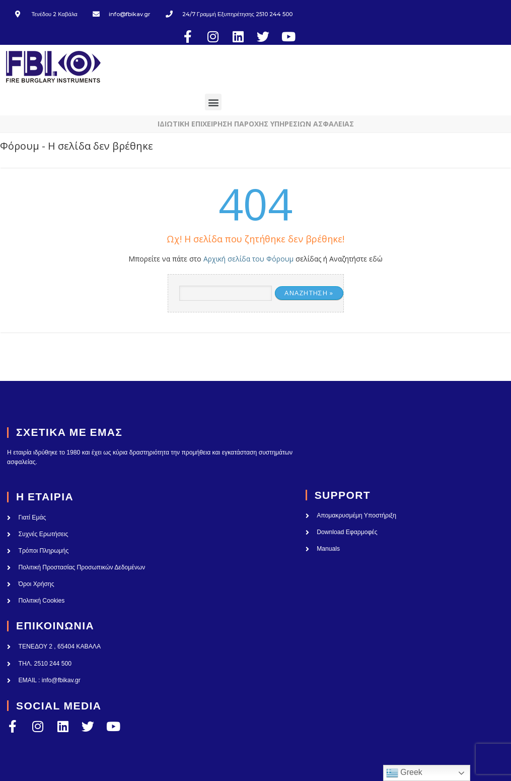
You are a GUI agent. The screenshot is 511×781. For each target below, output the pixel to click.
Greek (404, 773)
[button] (204, 92)
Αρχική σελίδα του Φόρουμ (248, 248)
